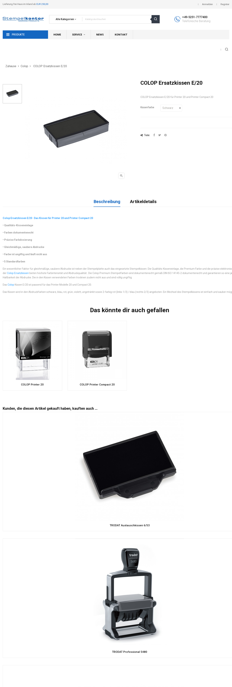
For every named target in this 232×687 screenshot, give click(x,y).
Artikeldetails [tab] (143, 201)
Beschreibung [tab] (107, 201)
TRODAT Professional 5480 (129, 652)
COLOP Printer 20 (32, 384)
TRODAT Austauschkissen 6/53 (130, 525)
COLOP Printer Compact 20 (97, 384)
